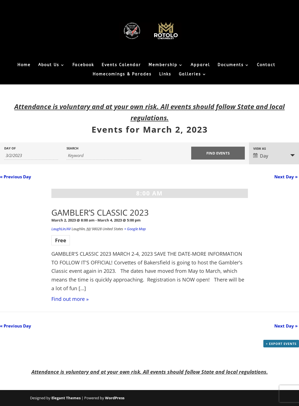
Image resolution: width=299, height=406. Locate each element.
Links (165, 74)
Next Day (286, 176)
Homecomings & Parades (122, 74)
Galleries (190, 74)
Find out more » (70, 299)
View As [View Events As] (259, 148)
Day (260, 156)
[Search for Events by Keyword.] (104, 155)
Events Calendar (121, 65)
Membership (163, 65)
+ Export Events (281, 344)
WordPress (114, 397)
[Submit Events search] (218, 153)
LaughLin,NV (61, 228)
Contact (266, 65)
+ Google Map (135, 228)
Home (24, 65)
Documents (231, 65)
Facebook (83, 65)
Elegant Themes (66, 397)
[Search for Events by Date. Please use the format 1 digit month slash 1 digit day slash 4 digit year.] (31, 155)
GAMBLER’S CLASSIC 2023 (100, 212)
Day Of (10, 148)
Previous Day (15, 176)
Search (72, 148)
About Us (48, 65)
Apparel (200, 65)
